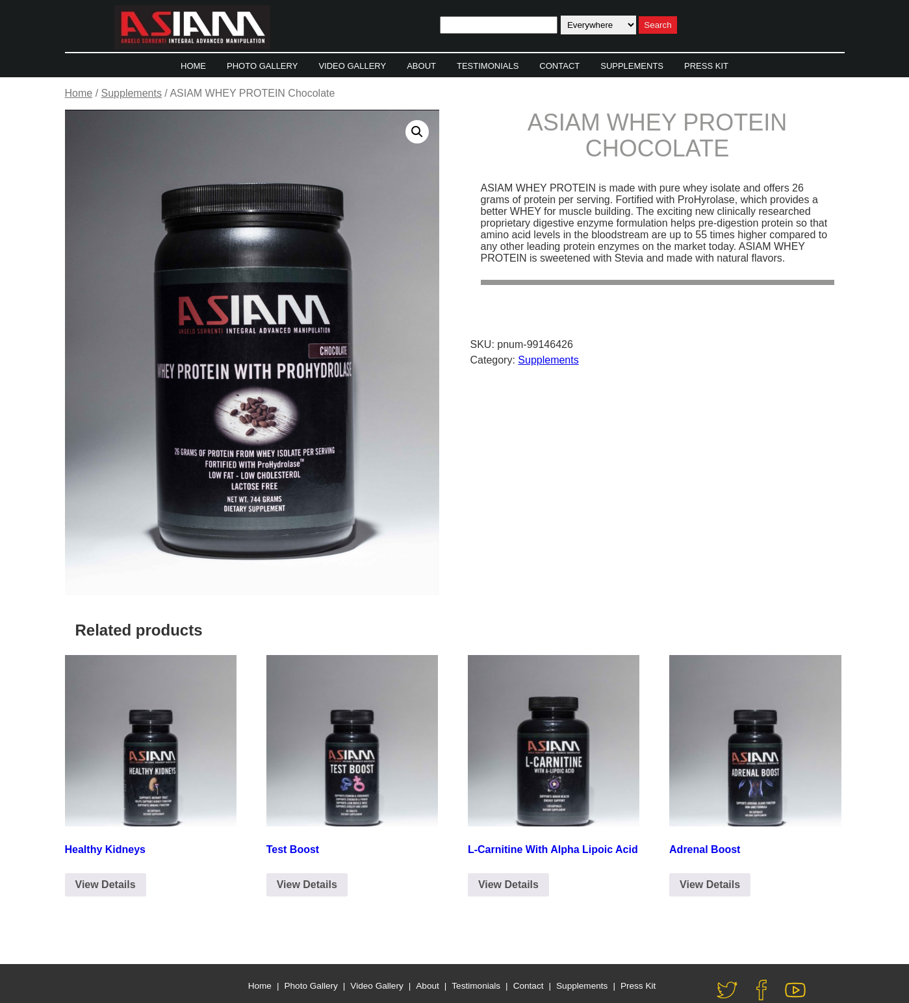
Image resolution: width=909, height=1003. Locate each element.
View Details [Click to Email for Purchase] (105, 884)
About (421, 66)
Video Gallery (352, 66)
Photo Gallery (262, 66)
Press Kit (706, 66)
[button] (417, 131)
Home (193, 66)
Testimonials (488, 66)
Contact (559, 66)
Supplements (631, 66)
